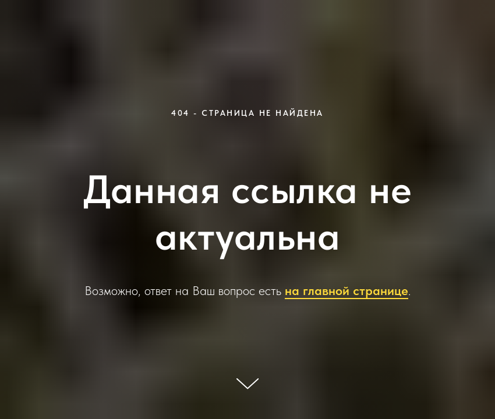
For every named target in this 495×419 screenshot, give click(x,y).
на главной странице (346, 290)
